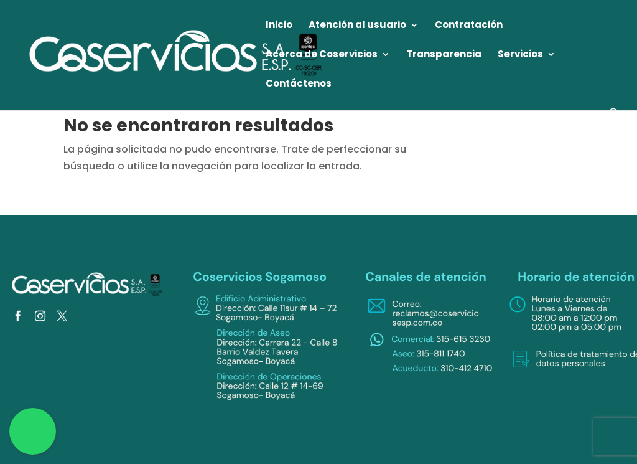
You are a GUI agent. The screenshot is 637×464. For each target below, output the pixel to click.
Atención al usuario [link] (357, 26)
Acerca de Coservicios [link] (322, 55)
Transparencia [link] (443, 55)
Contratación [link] (469, 26)
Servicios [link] (520, 55)
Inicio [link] (279, 26)
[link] (176, 54)
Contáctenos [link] (299, 84)
